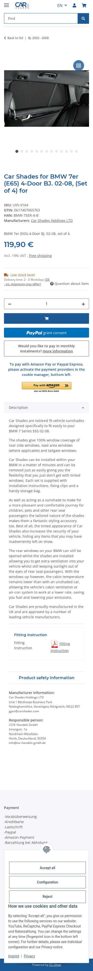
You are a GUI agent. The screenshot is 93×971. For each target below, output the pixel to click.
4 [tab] (31, 151)
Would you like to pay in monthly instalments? (46, 348)
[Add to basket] (8, 53)
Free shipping (40, 255)
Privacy (29, 956)
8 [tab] (51, 151)
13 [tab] (76, 151)
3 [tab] (26, 151)
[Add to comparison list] (78, 65)
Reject (48, 897)
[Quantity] (46, 304)
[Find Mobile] (41, 18)
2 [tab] (21, 151)
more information (58, 351)
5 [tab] (36, 151)
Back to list (15, 38)
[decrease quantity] (9, 304)
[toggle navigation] (6, 3)
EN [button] (59, 5)
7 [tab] (46, 151)
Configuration (47, 882)
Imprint (13, 956)
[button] (74, 5)
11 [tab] (66, 151)
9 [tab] (56, 151)
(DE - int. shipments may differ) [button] (27, 281)
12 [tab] (71, 151)
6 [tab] (41, 151)
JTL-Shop (55, 965)
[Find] (83, 18)
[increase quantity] (83, 304)
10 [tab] (61, 151)
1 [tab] (16, 151)
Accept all (47, 868)
